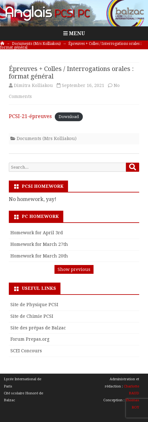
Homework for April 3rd (36, 232)
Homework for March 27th (39, 244)
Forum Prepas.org (29, 339)
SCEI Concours (26, 350)
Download (69, 116)
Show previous (74, 269)
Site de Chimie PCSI (31, 316)
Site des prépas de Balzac (38, 327)
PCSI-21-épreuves (30, 116)
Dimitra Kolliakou (33, 85)
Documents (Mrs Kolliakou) (47, 138)
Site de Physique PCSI (34, 304)
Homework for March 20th (39, 255)
